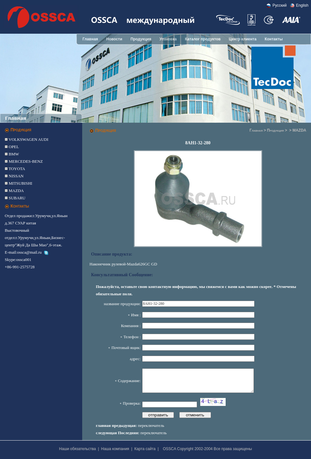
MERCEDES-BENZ (25, 161)
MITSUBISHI (20, 183)
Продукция (140, 39)
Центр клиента (242, 39)
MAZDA (16, 190)
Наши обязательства (77, 449)
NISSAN (15, 176)
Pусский (280, 5)
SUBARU (16, 197)
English (302, 5)
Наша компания (115, 449)
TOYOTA (16, 168)
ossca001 (23, 259)
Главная (90, 39)
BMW (13, 154)
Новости (114, 39)
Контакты (274, 39)
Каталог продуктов (203, 39)
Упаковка (167, 39)
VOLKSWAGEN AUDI (28, 139)
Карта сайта (145, 449)
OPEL (13, 146)
